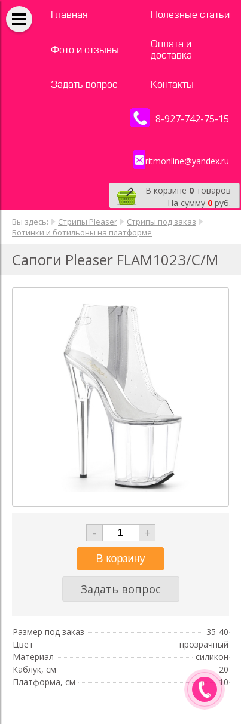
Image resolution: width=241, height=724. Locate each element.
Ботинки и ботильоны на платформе (82, 232)
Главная (69, 14)
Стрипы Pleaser (87, 221)
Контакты (172, 84)
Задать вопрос (84, 84)
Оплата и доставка (171, 49)
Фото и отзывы (85, 50)
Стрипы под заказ (161, 221)
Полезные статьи (190, 14)
